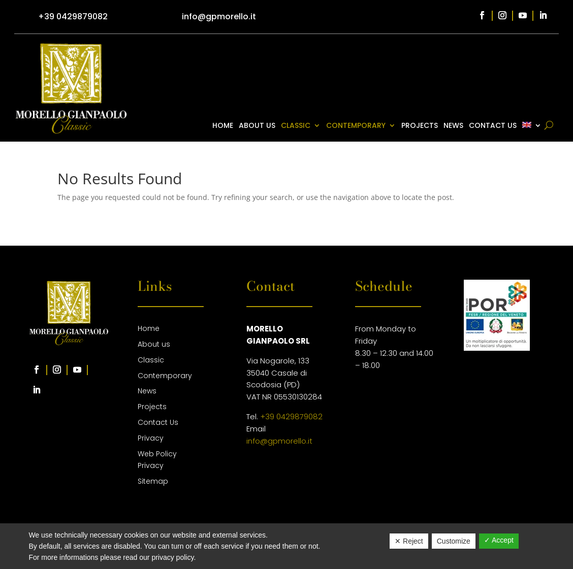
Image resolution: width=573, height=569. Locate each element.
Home (222, 126)
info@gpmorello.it (279, 441)
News (453, 126)
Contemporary (356, 126)
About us (257, 126)
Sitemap (153, 481)
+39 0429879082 (291, 416)
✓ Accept (499, 540)
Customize (453, 541)
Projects (419, 126)
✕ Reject (409, 541)
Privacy (151, 438)
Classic (295, 126)
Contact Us (493, 126)
